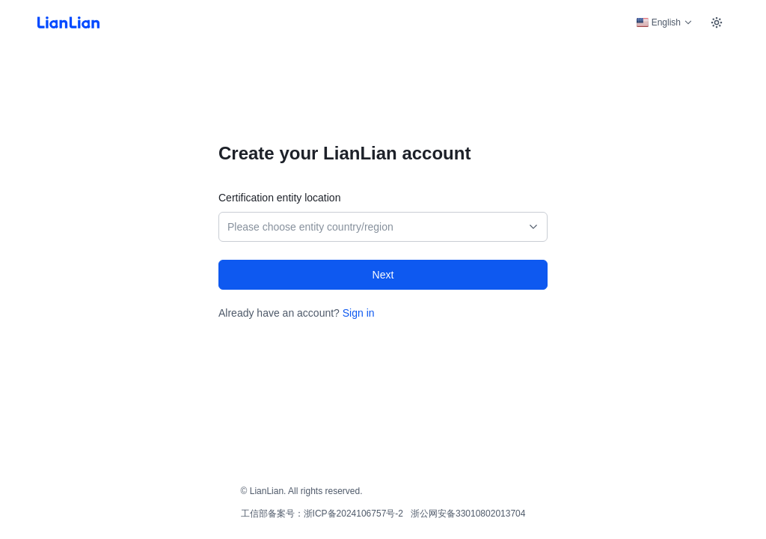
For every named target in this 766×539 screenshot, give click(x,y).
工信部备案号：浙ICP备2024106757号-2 (322, 513)
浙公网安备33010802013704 (468, 513)
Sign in (359, 313)
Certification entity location (279, 198)
